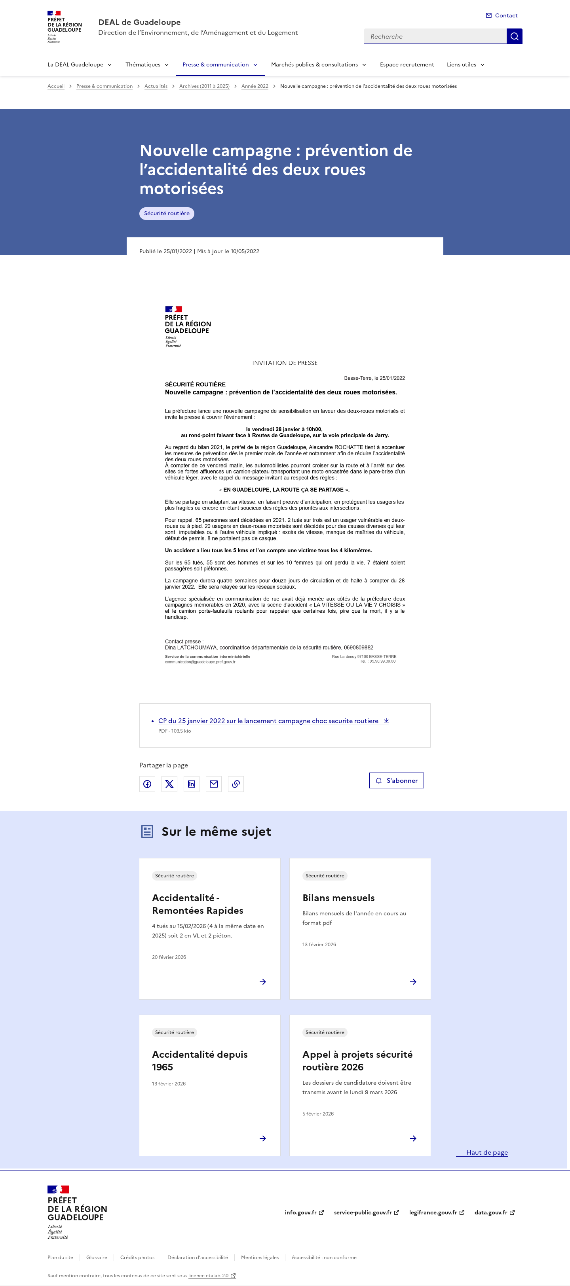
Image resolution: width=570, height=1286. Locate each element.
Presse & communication (215, 65)
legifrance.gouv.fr (433, 1212)
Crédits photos (137, 1257)
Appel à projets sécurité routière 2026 (357, 1060)
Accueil (56, 86)
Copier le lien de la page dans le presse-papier (236, 784)
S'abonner (396, 780)
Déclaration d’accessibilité (197, 1257)
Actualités (155, 86)
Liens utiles (461, 65)
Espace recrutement (407, 65)
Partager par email (214, 784)
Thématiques (142, 65)
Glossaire (96, 1257)
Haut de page (486, 1152)
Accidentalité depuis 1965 (200, 1060)
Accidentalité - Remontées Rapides (197, 904)
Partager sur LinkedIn (192, 784)
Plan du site (60, 1257)
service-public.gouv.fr (363, 1212)
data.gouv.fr (491, 1212)
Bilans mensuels (338, 898)
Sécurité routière (167, 213)
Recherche (514, 36)
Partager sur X (169, 784)
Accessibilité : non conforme (324, 1257)
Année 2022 (254, 86)
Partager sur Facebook (147, 784)
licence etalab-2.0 (208, 1275)
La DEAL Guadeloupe (75, 65)
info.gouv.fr (301, 1212)
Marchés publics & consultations (314, 65)
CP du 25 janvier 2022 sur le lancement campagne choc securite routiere (269, 720)
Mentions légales (260, 1257)
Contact (506, 15)
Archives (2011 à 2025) (204, 86)
